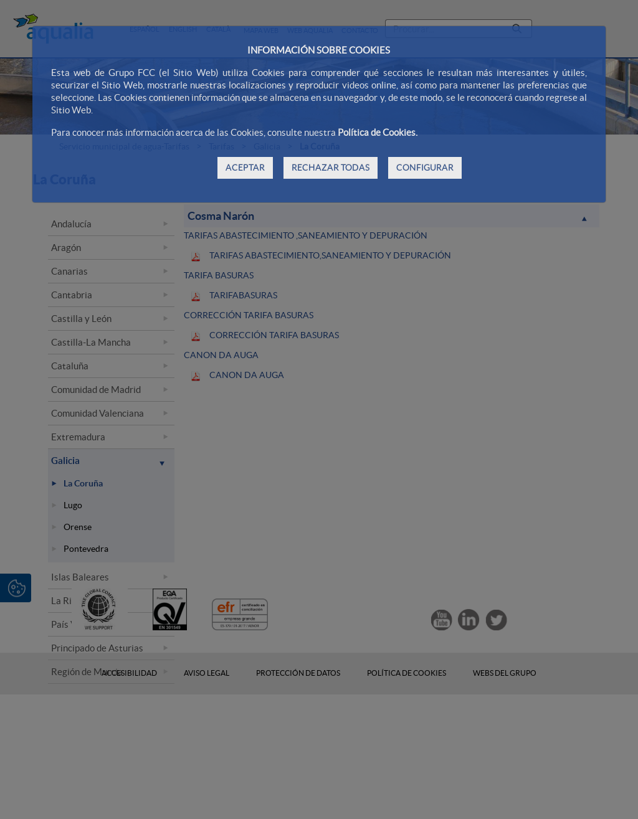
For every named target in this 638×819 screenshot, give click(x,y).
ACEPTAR (245, 168)
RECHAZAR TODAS (330, 168)
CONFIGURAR (425, 168)
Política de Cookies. (377, 132)
